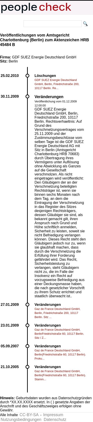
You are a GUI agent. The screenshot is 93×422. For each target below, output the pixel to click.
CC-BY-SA (29, 415)
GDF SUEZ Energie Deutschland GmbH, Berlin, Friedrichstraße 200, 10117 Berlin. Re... (57, 84)
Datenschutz (55, 419)
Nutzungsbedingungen (21, 419)
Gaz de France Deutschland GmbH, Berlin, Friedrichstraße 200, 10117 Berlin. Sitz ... (57, 313)
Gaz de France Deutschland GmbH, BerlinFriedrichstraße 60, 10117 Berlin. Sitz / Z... (59, 333)
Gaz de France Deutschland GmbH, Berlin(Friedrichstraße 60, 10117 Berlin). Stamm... (60, 375)
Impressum (53, 415)
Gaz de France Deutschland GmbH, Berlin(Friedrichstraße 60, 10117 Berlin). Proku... (60, 354)
